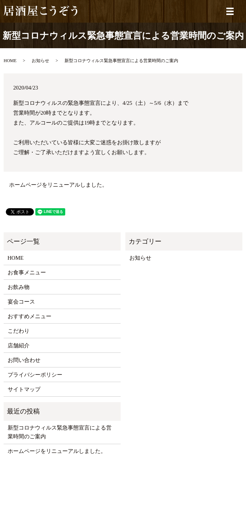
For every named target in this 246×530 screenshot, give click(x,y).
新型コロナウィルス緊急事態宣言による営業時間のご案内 (60, 432)
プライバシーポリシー (35, 375)
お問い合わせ (24, 360)
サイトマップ (24, 389)
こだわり (19, 331)
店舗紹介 (19, 345)
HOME (10, 60)
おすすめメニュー (29, 316)
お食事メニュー (27, 272)
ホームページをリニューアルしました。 (58, 185)
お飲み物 (19, 287)
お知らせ (40, 60)
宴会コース (21, 302)
